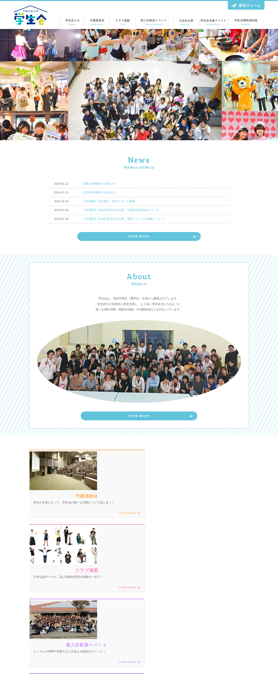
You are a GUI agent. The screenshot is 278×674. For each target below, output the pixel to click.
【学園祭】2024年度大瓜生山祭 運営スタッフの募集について (124, 218)
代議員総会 (163, 636)
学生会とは (163, 629)
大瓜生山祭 (193, 636)
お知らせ (230, 643)
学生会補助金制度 (235, 629)
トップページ (164, 622)
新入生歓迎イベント (198, 629)
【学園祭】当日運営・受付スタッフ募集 (109, 201)
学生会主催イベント (237, 622)
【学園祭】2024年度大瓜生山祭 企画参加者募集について (121, 210)
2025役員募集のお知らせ (99, 192)
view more (146, 237)
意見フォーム (233, 636)
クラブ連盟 (193, 622)
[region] (139, 84)
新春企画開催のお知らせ (99, 183)
